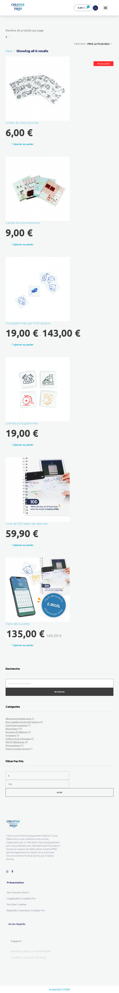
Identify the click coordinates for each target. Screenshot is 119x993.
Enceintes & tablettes (17, 732)
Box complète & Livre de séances (23, 721)
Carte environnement (17, 725)
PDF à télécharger (15, 742)
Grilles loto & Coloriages (18, 738)
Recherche (59, 691)
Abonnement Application (18, 718)
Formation (11, 735)
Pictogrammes (13, 745)
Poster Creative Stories (17, 748)
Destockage (12, 728)
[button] (105, 7)
